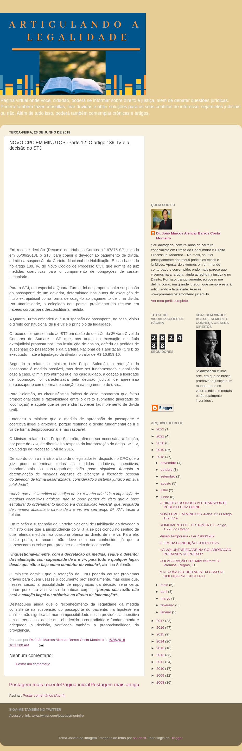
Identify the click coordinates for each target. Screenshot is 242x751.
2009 (160, 675)
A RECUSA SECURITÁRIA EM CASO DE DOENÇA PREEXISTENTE (192, 574)
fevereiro (168, 605)
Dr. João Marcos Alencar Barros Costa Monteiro (188, 235)
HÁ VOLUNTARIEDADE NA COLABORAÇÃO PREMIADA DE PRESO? (195, 552)
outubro (167, 470)
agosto (166, 483)
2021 (160, 436)
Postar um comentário (33, 664)
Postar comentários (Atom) (44, 695)
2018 (160, 457)
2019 (160, 450)
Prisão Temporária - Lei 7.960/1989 (187, 536)
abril (164, 592)
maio (165, 585)
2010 (160, 669)
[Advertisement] (190, 161)
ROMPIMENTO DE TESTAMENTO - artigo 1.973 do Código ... (193, 527)
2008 (160, 682)
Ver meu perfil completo (169, 301)
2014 (160, 641)
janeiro (166, 612)
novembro (169, 463)
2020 (160, 443)
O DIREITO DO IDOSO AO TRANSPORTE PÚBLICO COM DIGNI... (193, 505)
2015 (160, 634)
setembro (168, 476)
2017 (160, 621)
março (166, 598)
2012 (160, 655)
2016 (160, 627)
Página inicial (75, 684)
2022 (160, 429)
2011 (160, 662)
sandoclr (139, 738)
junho (165, 497)
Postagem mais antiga (115, 684)
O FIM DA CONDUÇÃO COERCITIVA (189, 543)
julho (165, 490)
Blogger (176, 738)
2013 (160, 648)
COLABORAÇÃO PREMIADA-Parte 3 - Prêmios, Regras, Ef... (190, 563)
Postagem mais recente (35, 684)
